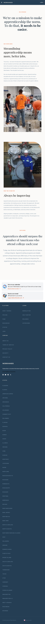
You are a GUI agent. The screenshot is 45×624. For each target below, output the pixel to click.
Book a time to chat (14, 288)
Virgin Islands (7, 590)
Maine (4, 467)
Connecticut (6, 414)
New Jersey (6, 512)
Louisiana (5, 463)
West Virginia (7, 602)
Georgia (5, 426)
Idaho (4, 438)
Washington (6, 594)
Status (4, 327)
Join (3, 331)
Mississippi (6, 488)
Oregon (4, 545)
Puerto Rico (6, 553)
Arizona (5, 397)
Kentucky (5, 459)
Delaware (5, 418)
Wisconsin (5, 606)
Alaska (4, 389)
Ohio (3, 537)
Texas (4, 573)
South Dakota (7, 565)
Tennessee (6, 569)
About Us (5, 340)
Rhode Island (6, 557)
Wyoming (5, 610)
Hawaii (4, 434)
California (6, 406)
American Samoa (7, 393)
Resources (6, 323)
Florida (5, 422)
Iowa (4, 451)
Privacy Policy (7, 349)
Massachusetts (7, 475)
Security (5, 353)
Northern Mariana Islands (11, 533)
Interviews (26, 323)
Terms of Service (8, 344)
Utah (4, 578)
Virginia (5, 586)
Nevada (4, 504)
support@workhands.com (16, 297)
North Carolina (7, 524)
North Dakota (7, 528)
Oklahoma (5, 541)
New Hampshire (7, 508)
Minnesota (5, 483)
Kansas (4, 455)
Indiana (5, 447)
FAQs (4, 319)
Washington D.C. (7, 598)
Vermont (5, 582)
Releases (25, 319)
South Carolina (7, 561)
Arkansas (5, 402)
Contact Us (6, 357)
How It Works (6, 310)
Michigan (5, 479)
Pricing (4, 315)
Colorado (5, 410)
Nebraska (5, 500)
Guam (4, 430)
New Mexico (6, 516)
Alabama (5, 385)
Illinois (5, 442)
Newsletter (26, 310)
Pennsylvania (7, 549)
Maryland (5, 471)
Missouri (5, 492)
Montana (5, 496)
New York (5, 520)
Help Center (26, 315)
